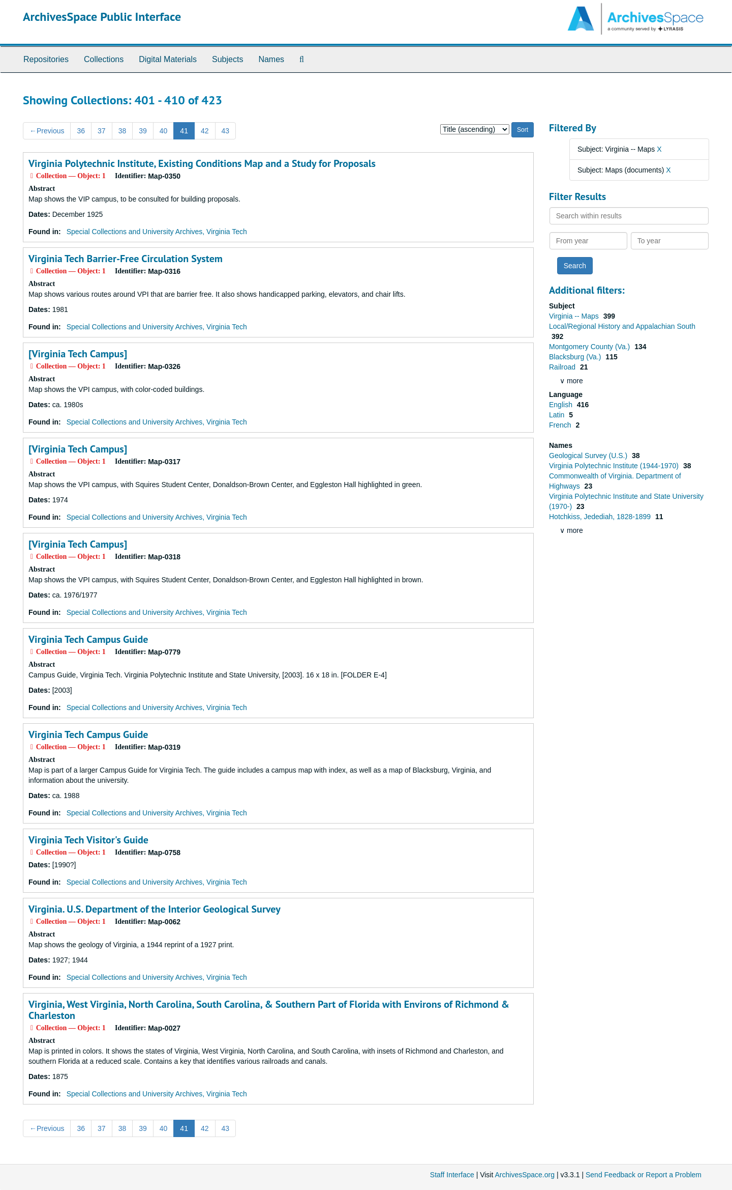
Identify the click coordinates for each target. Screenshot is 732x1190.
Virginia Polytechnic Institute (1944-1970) (615, 466)
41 (184, 131)
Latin (557, 415)
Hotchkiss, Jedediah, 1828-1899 (601, 517)
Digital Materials (168, 59)
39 (143, 131)
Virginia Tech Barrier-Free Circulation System (125, 258)
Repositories (46, 59)
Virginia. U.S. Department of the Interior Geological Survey (154, 909)
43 (226, 131)
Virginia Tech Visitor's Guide (88, 839)
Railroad (563, 367)
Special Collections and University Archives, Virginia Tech (157, 232)
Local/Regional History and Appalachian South (622, 326)
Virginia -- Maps (575, 316)
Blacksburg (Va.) (576, 357)
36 (81, 131)
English (561, 405)
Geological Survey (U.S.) (589, 455)
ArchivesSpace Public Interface (102, 16)
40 (164, 131)
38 (122, 131)
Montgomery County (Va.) (590, 347)
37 (102, 131)
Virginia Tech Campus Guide (88, 639)
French (561, 425)
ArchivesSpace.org (525, 1175)
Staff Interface (452, 1175)
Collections (104, 59)
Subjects (227, 59)
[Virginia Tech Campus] (77, 353)
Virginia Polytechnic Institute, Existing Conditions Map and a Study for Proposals (202, 163)
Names (271, 59)
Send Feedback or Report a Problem (644, 1175)
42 (205, 131)
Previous (46, 131)
